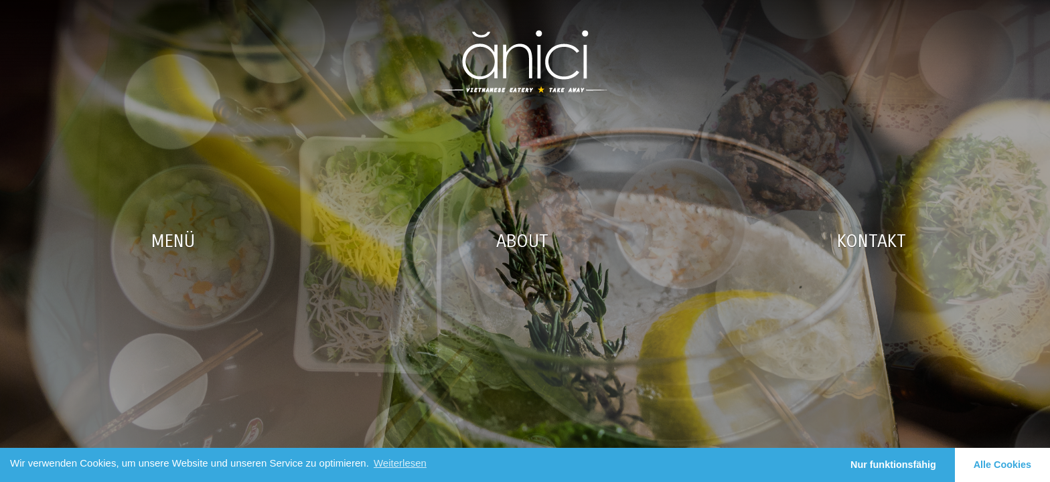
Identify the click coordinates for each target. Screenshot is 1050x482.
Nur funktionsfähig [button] (893, 464)
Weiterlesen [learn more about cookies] (400, 463)
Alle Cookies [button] (1002, 464)
